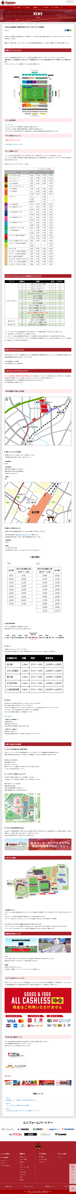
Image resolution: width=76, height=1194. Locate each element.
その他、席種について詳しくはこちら (14, 144)
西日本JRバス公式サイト (22, 535)
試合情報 (8, 1076)
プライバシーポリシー (28, 1186)
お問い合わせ (8, 1186)
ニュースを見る (17, 7)
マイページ (70, 1)
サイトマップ (67, 1186)
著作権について (49, 1186)
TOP (72, 1188)
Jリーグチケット (9, 125)
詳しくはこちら (8, 716)
